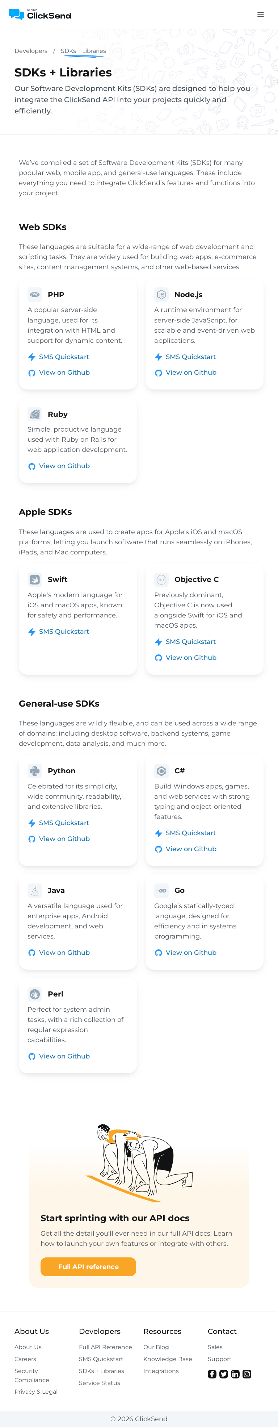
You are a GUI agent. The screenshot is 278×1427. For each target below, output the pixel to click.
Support (220, 1359)
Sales (215, 1347)
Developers (30, 50)
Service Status (99, 1383)
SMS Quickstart (101, 1359)
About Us (28, 1347)
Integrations (161, 1371)
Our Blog (156, 1347)
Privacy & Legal (36, 1391)
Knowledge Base (167, 1359)
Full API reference (88, 1266)
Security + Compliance (31, 1376)
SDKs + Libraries (101, 1371)
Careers (25, 1359)
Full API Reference (105, 1347)
